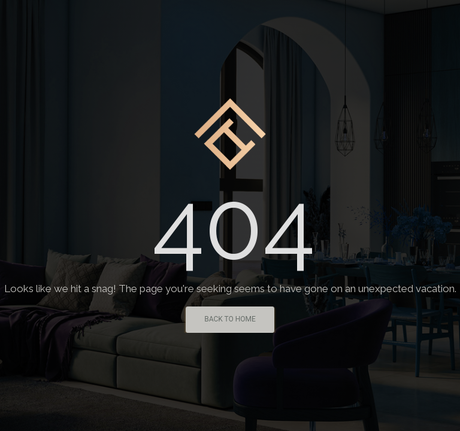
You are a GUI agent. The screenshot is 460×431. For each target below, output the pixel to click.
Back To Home (230, 319)
